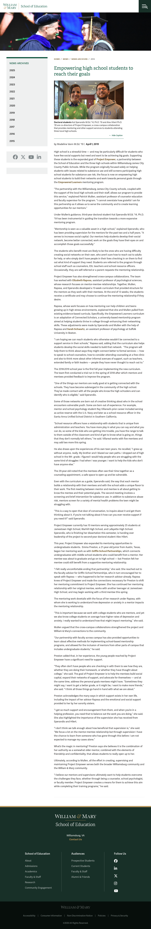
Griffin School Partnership (106, 551)
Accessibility (29, 916)
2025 (12, 70)
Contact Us (75, 839)
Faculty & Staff (33, 877)
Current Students (80, 866)
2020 (12, 105)
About (28, 860)
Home (57, 59)
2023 (12, 84)
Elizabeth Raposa (81, 280)
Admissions (31, 866)
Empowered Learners (70, 182)
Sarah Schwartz (76, 329)
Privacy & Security (119, 916)
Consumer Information (51, 916)
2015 (12, 141)
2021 (12, 98)
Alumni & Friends (80, 877)
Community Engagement (38, 887)
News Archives (79, 59)
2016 (12, 134)
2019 (12, 112)
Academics (31, 871)
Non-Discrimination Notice (80, 916)
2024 (12, 77)
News (65, 59)
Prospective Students (83, 860)
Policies (102, 916)
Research (30, 882)
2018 (12, 119)
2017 (12, 126)
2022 (12, 91)
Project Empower (105, 159)
